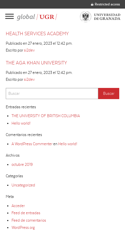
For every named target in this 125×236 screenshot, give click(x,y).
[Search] (52, 93)
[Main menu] (9, 17)
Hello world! (21, 123)
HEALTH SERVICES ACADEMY (37, 33)
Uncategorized (23, 185)
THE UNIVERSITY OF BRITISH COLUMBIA (46, 115)
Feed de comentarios (29, 220)
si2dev (29, 50)
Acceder (18, 205)
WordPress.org (23, 227)
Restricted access (105, 4)
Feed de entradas (26, 213)
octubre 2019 (22, 164)
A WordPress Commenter (32, 143)
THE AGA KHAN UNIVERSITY (36, 63)
